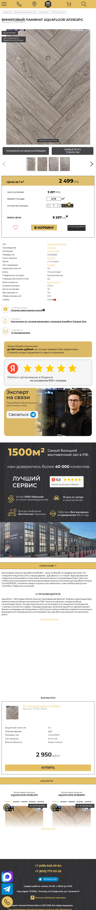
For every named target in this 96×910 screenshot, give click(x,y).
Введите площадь (15, 199)
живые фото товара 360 (72, 151)
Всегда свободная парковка (50, 897)
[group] (48, 87)
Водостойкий (53, 282)
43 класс (51, 258)
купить (48, 768)
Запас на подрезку (67, 205)
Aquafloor (44, 12)
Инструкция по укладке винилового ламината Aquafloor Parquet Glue (48, 321)
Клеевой (51, 265)
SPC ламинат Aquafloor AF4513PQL (42, 706)
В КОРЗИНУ (44, 228)
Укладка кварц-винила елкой (26, 310)
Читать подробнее (49, 619)
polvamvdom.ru (48, 4)
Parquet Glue (58, 12)
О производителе (20, 332)
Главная (7, 12)
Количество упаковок (17, 206)
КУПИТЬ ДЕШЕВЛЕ (76, 227)
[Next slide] (91, 164)
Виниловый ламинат (25, 12)
